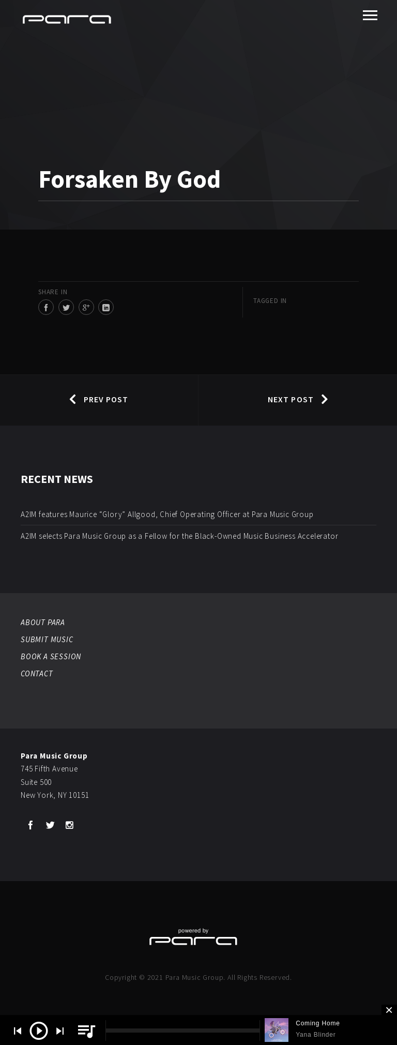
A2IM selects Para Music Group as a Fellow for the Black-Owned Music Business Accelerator (179, 536)
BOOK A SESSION (51, 656)
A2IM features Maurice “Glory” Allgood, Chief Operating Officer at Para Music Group (167, 514)
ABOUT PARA (43, 622)
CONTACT (37, 673)
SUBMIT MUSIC (47, 639)
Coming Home (318, 1023)
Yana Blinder (315, 1034)
